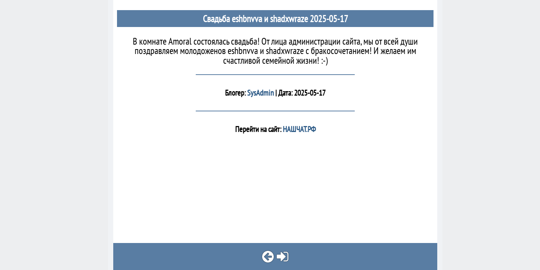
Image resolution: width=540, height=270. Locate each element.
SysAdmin (260, 93)
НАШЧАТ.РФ (298, 129)
